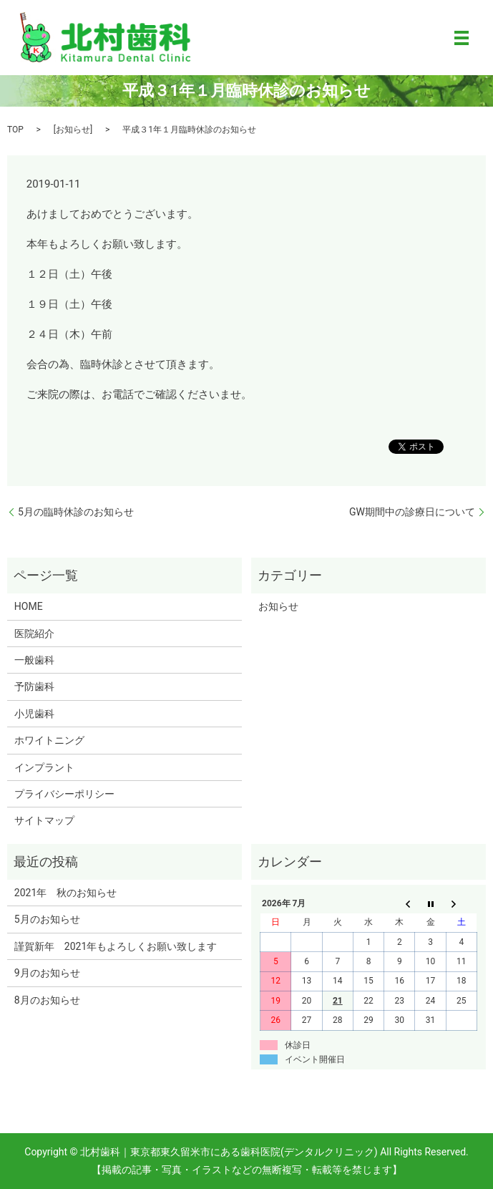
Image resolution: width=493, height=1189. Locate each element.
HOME (28, 606)
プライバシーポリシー (64, 794)
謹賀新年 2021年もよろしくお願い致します (115, 946)
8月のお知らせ (47, 1000)
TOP (15, 130)
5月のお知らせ (47, 919)
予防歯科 (34, 686)
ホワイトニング (49, 740)
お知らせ (73, 130)
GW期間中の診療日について (412, 512)
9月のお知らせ (47, 973)
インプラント (44, 767)
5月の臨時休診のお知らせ (76, 512)
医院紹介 (34, 633)
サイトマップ (44, 820)
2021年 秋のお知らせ (65, 892)
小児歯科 (34, 713)
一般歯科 (34, 660)
